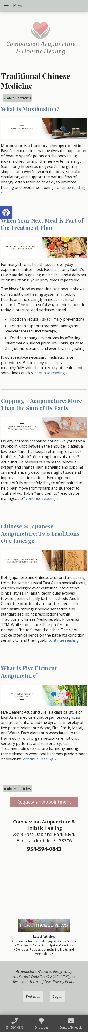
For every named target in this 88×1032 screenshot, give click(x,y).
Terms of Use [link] (40, 981)
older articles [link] (17, 98)
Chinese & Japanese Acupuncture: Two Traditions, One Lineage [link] (41, 533)
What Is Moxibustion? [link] (30, 108)
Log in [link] (57, 996)
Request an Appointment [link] (44, 802)
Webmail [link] (33, 996)
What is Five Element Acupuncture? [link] (29, 671)
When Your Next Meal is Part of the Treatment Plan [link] (42, 224)
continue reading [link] (51, 372)
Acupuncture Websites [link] (34, 971)
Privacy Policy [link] (63, 981)
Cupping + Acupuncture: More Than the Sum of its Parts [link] (41, 404)
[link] (6, 212)
